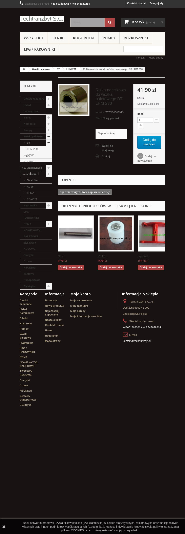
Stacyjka (27, 335)
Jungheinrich (34, 167)
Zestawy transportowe (32, 276)
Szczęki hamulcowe (34, 341)
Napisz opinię (106, 133)
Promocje (51, 403)
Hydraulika (30, 205)
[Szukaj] (110, 22)
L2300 (30, 161)
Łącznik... (144, 256)
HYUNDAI (30, 267)
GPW (35, 356)
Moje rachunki (79, 409)
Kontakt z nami (136, 3)
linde (25, 320)
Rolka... (103, 256)
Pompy (109, 37)
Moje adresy (77, 414)
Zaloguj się (156, 3)
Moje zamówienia (81, 403)
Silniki (58, 37)
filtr (35, 320)
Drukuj (106, 156)
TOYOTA (32, 199)
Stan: (99, 118)
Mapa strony (156, 57)
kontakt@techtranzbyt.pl (137, 444)
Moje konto (80, 397)
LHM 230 (71, 69)
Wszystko (33, 37)
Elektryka (29, 286)
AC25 (30, 186)
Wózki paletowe (41, 69)
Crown (28, 261)
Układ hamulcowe (31, 108)
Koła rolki (83, 37)
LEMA (30, 192)
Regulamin (51, 439)
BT (58, 69)
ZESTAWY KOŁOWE (30, 245)
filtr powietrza (30, 313)
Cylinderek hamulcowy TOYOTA (34, 349)
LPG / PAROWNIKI (39, 49)
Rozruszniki (136, 37)
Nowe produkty (54, 409)
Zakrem (31, 174)
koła (24, 356)
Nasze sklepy (53, 423)
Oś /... (62, 256)
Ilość (140, 113)
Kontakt (140, 57)
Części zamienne (34, 98)
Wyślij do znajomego (108, 148)
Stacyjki (29, 255)
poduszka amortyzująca (30, 328)
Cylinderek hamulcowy (29, 364)
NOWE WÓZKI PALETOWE (32, 233)
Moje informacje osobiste (86, 419)
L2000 (30, 155)
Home (48, 433)
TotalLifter (32, 180)
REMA (27, 224)
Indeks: (100, 112)
